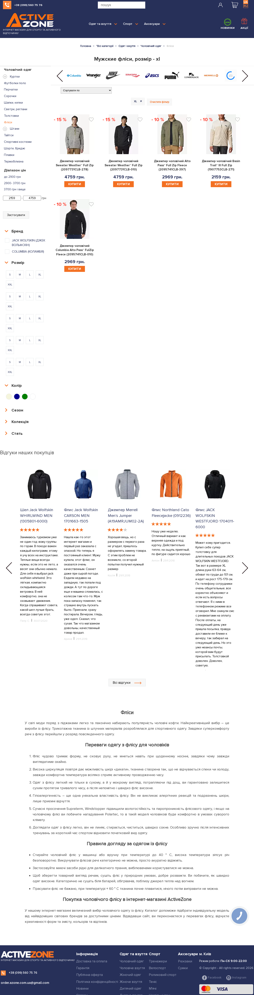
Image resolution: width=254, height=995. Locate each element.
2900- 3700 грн (14, 183)
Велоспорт (157, 939)
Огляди (82, 966)
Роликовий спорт (162, 945)
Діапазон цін (15, 170)
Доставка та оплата (91, 932)
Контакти (83, 980)
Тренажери (158, 932)
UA (246, 2)
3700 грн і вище (15, 189)
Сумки (183, 939)
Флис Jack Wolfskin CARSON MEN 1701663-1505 (125, 516)
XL (138, 101)
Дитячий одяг (130, 959)
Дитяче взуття (131, 966)
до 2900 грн (12, 177)
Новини (82, 959)
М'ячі (152, 959)
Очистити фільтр (159, 102)
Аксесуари (154, 24)
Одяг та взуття (103, 24)
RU (246, 6)
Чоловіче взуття (132, 939)
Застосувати (16, 215)
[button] (60, 76)
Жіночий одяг (130, 945)
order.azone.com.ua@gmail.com (25, 953)
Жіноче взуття (131, 952)
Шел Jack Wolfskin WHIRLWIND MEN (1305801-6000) (36, 516)
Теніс (153, 952)
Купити (74, 184)
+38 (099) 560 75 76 (28, 5)
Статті (81, 973)
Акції (244, 24)
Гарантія (82, 939)
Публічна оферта (89, 945)
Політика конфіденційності (97, 952)
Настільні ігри (159, 966)
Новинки (228, 24)
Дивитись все (131, 973)
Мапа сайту (85, 986)
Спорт (130, 24)
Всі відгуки (127, 653)
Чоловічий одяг (132, 932)
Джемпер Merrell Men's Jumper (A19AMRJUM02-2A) (169, 516)
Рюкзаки (185, 932)
